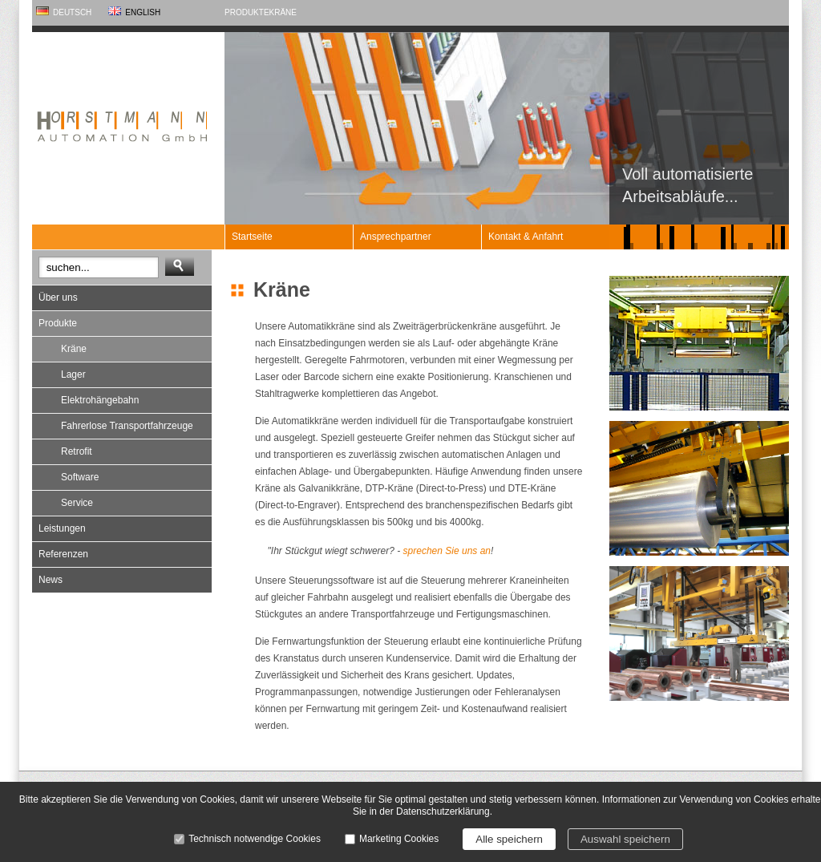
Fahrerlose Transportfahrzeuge (127, 425)
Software (80, 477)
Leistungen (62, 528)
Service (77, 502)
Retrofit (76, 451)
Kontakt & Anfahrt (525, 236)
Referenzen (63, 554)
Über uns (58, 297)
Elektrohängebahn (100, 400)
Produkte (246, 12)
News (50, 579)
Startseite (252, 236)
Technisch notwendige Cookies (254, 838)
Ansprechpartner (395, 236)
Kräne (283, 12)
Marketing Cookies (399, 838)
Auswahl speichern (625, 839)
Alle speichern (509, 839)
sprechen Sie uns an (447, 550)
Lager (73, 374)
